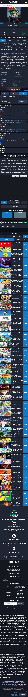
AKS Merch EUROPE (20, 603)
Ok (12, 694)
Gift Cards (20, 596)
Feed (24, 40)
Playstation (8, 598)
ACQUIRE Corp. (18, 76)
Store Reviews (20, 599)
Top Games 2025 (20, 600)
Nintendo (8, 601)
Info (3, 40)
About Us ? (14, 571)
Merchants (5, 586)
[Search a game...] (14, 5)
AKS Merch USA (20, 602)
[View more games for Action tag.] (15, 85)
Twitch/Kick (5, 585)
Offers (3, 96)
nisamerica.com (18, 74)
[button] (11, 151)
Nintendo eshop (18, 79)
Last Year (11, 209)
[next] (26, 23)
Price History (10, 96)
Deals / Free (20, 598)
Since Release (4, 209)
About (10, 40)
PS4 (16, 81)
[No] (26, 691)
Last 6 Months (17, 209)
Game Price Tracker (20, 593)
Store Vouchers (20, 592)
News (17, 40)
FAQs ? (14, 578)
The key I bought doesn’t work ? (14, 575)
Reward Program (20, 595)
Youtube (23, 585)
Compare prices (18, 114)
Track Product (14, 212)
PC (14, 81)
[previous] (1, 23)
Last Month (23, 209)
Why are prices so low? (14, 574)
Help (23, 694)
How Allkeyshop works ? (14, 572)
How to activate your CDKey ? (14, 576)
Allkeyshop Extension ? (14, 579)
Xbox (8, 595)
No (16, 694)
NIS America (17, 78)
